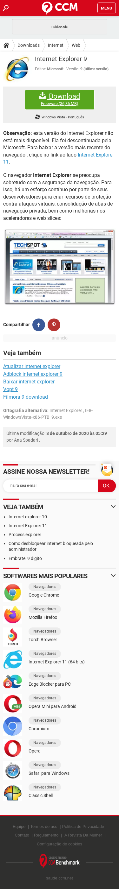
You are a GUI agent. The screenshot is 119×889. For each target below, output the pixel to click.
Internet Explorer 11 (28, 525)
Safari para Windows (49, 773)
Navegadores (44, 586)
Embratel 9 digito (25, 558)
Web (76, 45)
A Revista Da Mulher (83, 835)
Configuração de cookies (59, 844)
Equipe (19, 826)
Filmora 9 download (25, 397)
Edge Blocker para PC (50, 684)
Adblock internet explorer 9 (33, 374)
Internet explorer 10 (28, 516)
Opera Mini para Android (52, 706)
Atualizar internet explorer (31, 366)
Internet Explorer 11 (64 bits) (57, 661)
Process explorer (25, 534)
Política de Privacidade (83, 826)
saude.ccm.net (59, 878)
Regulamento (46, 835)
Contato (22, 835)
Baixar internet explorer (29, 382)
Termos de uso (43, 826)
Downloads (28, 45)
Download (60, 99)
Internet (55, 45)
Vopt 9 (10, 389)
